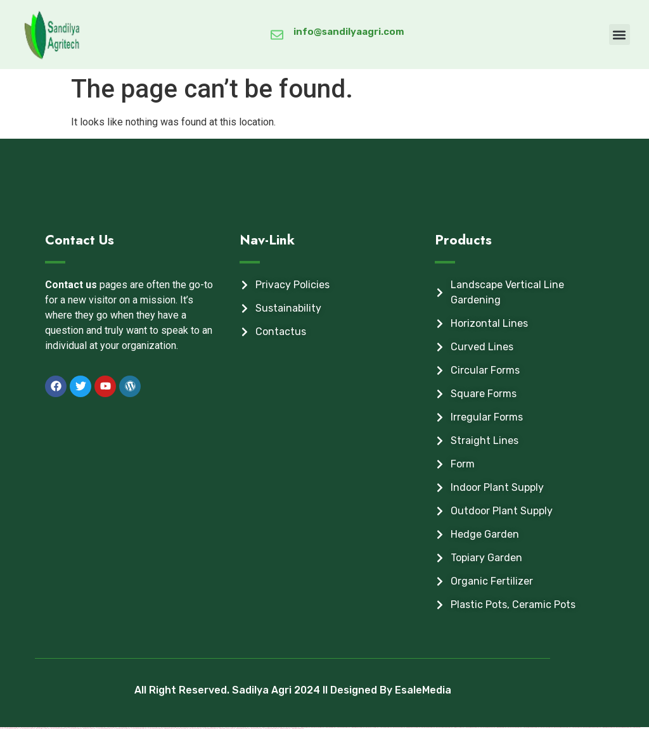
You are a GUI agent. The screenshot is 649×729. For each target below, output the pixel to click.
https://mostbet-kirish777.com (39, 728)
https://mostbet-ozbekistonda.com (55, 728)
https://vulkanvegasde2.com (7, 728)
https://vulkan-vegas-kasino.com (135, 728)
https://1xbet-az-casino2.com (339, 727)
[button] (619, 34)
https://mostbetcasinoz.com (424, 727)
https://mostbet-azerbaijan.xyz (484, 727)
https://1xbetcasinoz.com (382, 727)
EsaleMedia (423, 690)
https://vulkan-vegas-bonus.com (23, 728)
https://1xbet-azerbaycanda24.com (527, 727)
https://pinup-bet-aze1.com (85, 728)
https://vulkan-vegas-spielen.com (118, 728)
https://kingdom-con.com (166, 728)
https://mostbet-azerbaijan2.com (620, 727)
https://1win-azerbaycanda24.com (295, 728)
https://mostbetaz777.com (368, 727)
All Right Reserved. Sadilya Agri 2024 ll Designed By (264, 690)
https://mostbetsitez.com (178, 728)
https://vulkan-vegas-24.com (71, 728)
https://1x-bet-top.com (326, 727)
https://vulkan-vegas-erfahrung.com (101, 728)
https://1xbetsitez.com (634, 727)
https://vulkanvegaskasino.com (206, 728)
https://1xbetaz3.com (573, 727)
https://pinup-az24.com (281, 728)
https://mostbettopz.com (542, 727)
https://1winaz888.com (497, 727)
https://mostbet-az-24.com (395, 727)
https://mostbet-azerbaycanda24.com (588, 727)
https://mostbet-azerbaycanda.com (440, 727)
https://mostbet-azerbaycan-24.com (558, 727)
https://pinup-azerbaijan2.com (239, 728)
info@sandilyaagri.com (348, 31)
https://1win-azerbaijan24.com (354, 727)
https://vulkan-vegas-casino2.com (267, 728)
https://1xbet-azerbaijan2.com (468, 727)
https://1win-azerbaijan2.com (605, 727)
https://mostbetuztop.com (314, 727)
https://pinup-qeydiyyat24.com (409, 727)
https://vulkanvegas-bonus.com (151, 728)
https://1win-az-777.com (455, 727)
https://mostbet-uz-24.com (191, 728)
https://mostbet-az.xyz (253, 728)
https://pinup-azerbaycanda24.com (223, 728)
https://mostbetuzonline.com (510, 727)
